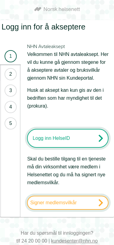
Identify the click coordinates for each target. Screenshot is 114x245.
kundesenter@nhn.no (74, 240)
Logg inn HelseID (51, 138)
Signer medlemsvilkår (53, 202)
